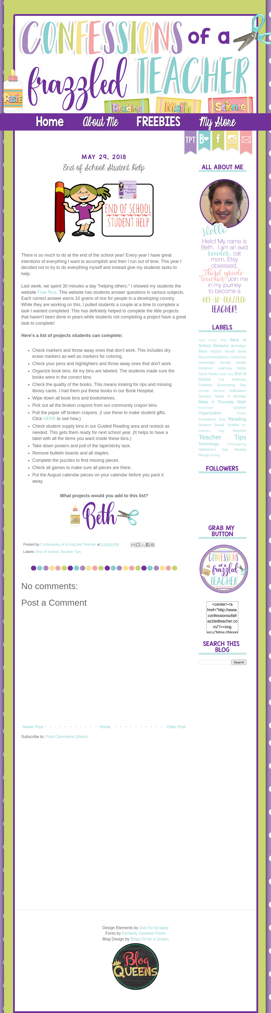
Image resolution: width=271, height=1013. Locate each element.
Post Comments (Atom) (66, 737)
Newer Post (33, 727)
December (207, 363)
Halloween (237, 391)
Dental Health (233, 363)
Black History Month (217, 351)
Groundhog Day (231, 385)
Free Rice (47, 292)
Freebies (206, 385)
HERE (49, 418)
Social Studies (226, 425)
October (239, 408)
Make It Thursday (216, 402)
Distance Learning (215, 368)
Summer (239, 431)
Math (241, 402)
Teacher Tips (70, 552)
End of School (47, 552)
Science (205, 425)
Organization (210, 413)
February (239, 379)
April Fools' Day (213, 340)
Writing (215, 455)
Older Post (176, 727)
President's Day (212, 419)
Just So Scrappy (154, 928)
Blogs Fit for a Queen (149, 939)
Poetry (241, 413)
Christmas (238, 357)
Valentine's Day (214, 449)
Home (105, 727)
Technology (209, 444)
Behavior (221, 346)
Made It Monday (230, 396)
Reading (237, 419)
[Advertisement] (222, 747)
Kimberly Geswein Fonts (143, 933)
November (206, 408)
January (205, 396)
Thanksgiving (236, 444)
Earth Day (226, 374)
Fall (221, 379)
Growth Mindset (212, 391)
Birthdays (238, 346)
